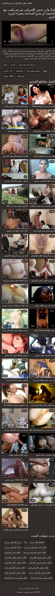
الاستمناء (18, 71)
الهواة (44, 71)
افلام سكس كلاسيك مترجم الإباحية (16, 3)
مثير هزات (19, 76)
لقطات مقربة (7, 76)
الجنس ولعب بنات (31, 71)
